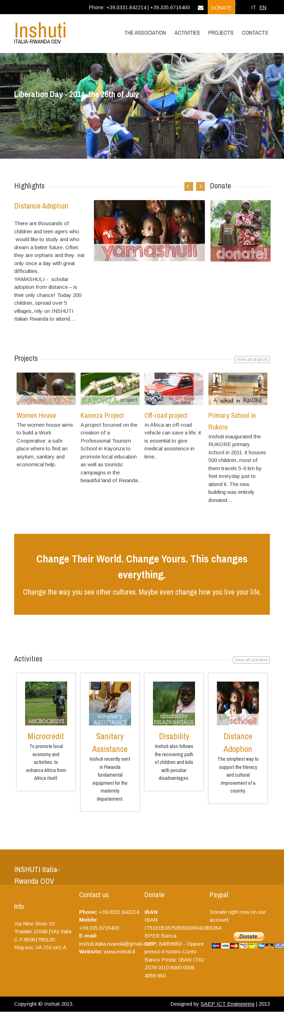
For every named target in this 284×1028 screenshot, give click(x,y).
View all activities (251, 660)
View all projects (252, 359)
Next (200, 186)
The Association (145, 32)
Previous (188, 186)
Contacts (255, 32)
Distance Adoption (41, 205)
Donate (221, 8)
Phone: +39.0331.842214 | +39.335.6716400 (139, 7)
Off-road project (166, 415)
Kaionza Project (102, 415)
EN (263, 7)
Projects (220, 32)
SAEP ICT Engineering (227, 1004)
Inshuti (40, 30)
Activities (187, 32)
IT (253, 7)
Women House (36, 415)
